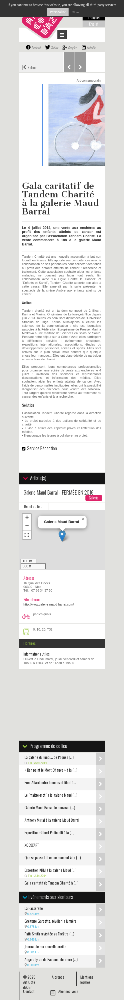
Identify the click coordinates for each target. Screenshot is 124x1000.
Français (93, 17)
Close (75, 12)
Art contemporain (89, 80)
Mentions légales (86, 979)
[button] (62, 536)
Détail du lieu (33, 506)
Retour (29, 67)
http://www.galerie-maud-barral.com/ (48, 604)
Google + (72, 47)
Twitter (54, 47)
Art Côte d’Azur (29, 984)
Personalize (58, 12)
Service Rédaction (42, 448)
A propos (58, 977)
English (94, 24)
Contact (29, 991)
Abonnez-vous (68, 991)
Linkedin (91, 47)
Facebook (36, 47)
